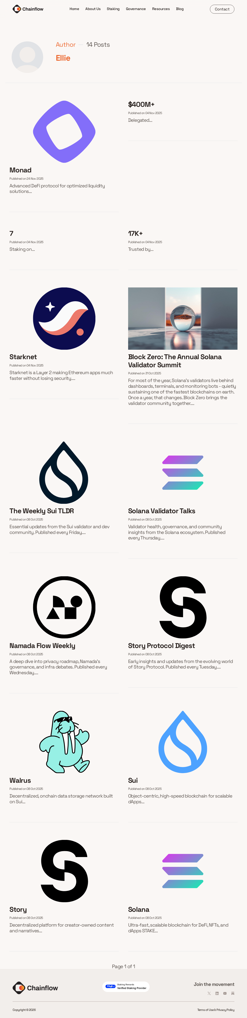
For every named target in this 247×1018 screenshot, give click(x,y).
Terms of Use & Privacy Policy (215, 1010)
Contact (222, 9)
